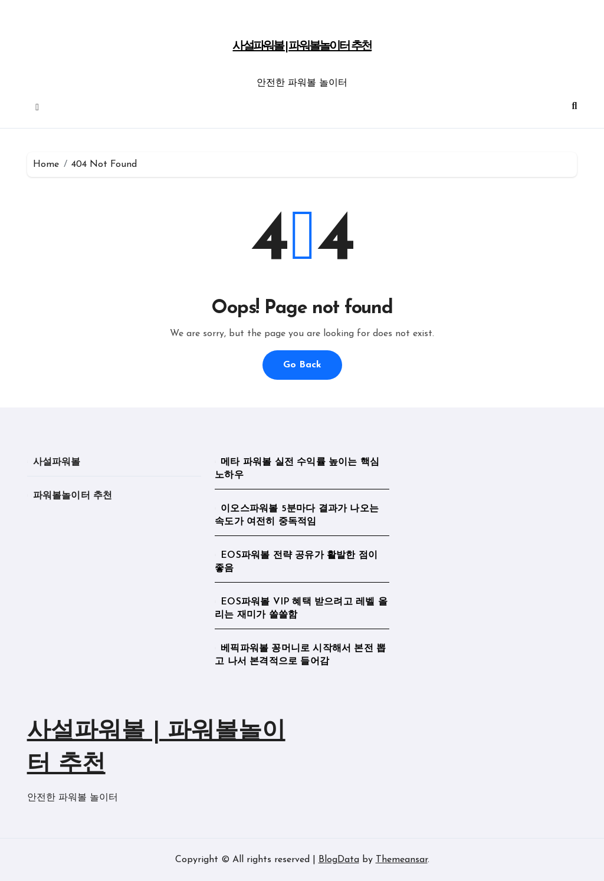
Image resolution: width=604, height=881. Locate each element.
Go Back (302, 365)
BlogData (339, 859)
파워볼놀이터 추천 (73, 496)
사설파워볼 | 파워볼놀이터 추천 (301, 46)
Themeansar (402, 859)
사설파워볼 (57, 462)
